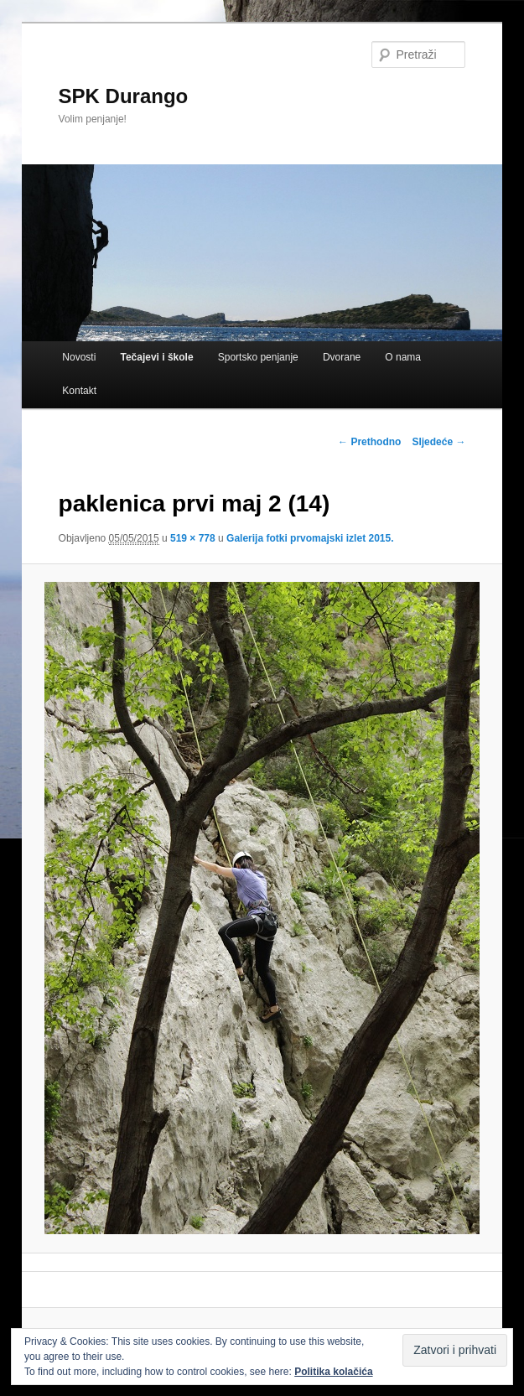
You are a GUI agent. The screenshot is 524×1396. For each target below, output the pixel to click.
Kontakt (79, 391)
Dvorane (342, 357)
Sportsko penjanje (258, 357)
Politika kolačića (333, 1372)
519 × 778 (192, 538)
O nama (403, 357)
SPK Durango (124, 96)
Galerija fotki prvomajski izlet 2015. (309, 538)
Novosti (79, 357)
